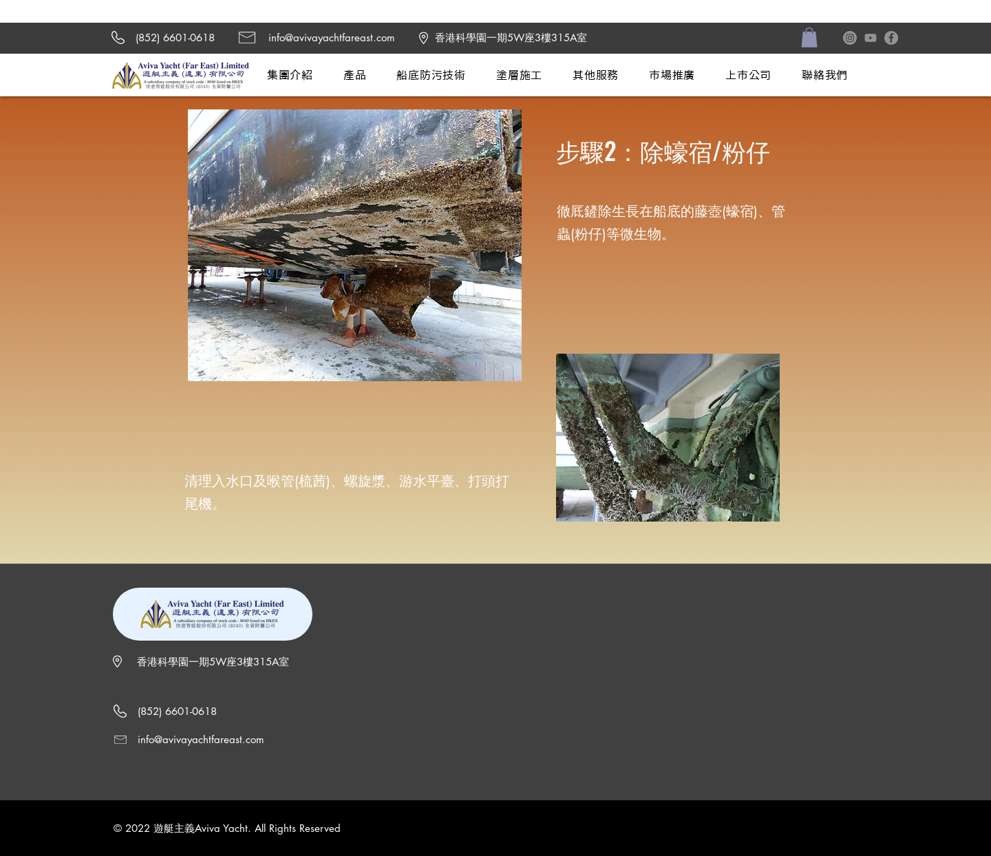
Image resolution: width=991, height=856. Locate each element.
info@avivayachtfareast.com (331, 37)
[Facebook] (891, 38)
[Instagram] (850, 38)
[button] (809, 37)
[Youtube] (870, 38)
